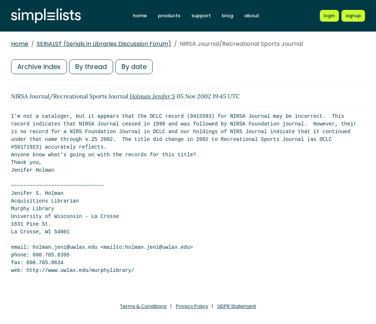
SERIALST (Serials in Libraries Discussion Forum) (104, 44)
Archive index (39, 66)
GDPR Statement (236, 306)
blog (227, 15)
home (140, 15)
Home (19, 44)
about (251, 15)
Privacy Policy (192, 306)
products (169, 15)
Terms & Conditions (143, 306)
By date (134, 66)
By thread (91, 66)
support (201, 15)
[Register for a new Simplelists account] (353, 16)
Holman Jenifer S (152, 96)
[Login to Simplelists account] (329, 16)
